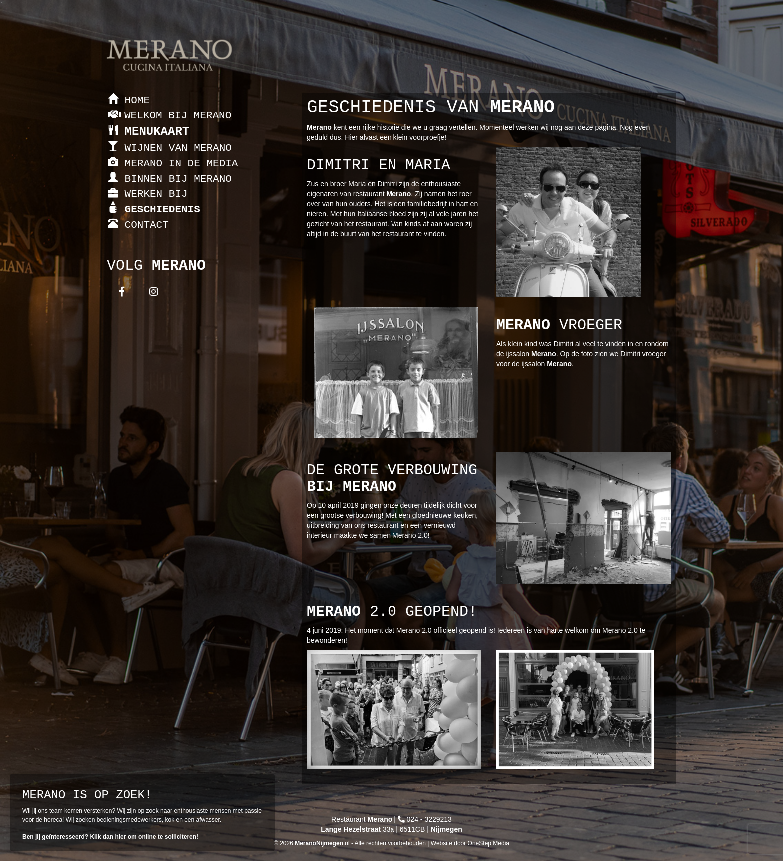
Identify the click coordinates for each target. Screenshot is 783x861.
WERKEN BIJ (148, 194)
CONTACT (138, 225)
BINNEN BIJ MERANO (170, 179)
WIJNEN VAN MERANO (170, 148)
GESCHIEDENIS (154, 209)
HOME (129, 100)
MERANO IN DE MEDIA (173, 163)
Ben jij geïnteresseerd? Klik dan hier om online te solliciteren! (110, 836)
